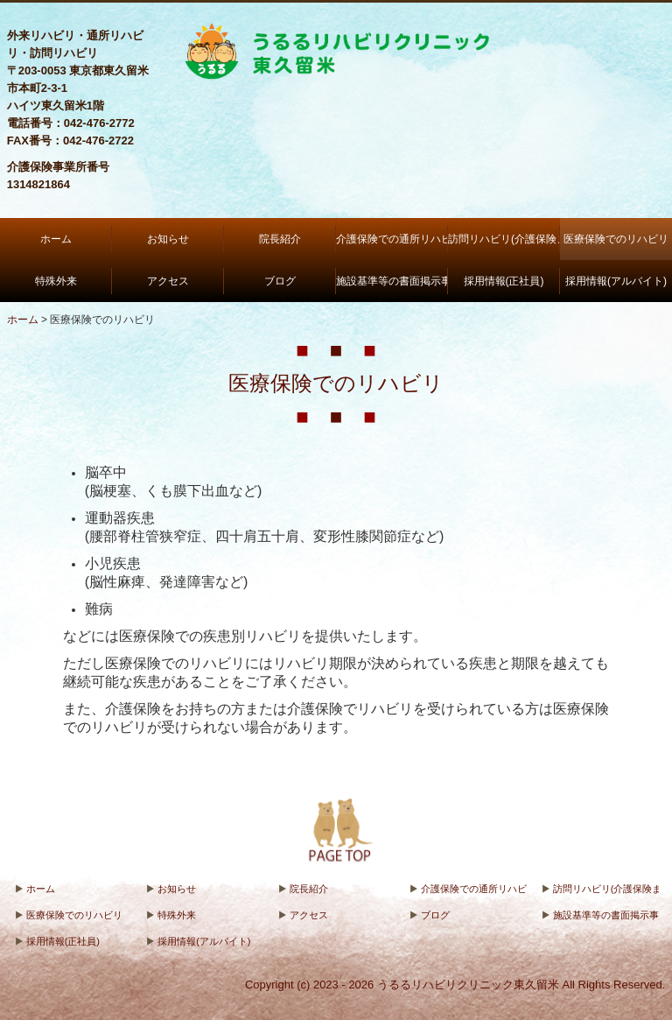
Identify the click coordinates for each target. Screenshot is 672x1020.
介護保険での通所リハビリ (392, 239)
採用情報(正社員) (504, 281)
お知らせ (168, 239)
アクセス (168, 281)
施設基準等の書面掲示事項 (392, 281)
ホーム (56, 239)
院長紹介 (280, 239)
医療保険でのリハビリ (616, 239)
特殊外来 (56, 281)
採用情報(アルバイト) (616, 281)
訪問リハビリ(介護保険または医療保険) (504, 239)
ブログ (280, 281)
